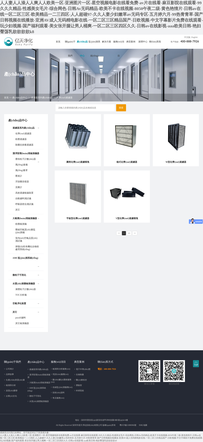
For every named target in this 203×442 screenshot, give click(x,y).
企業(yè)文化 (10, 396)
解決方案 (106, 41)
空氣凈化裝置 (26, 303)
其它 (17, 210)
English (194, 37)
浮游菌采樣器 (22, 181)
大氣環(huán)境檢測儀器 (26, 218)
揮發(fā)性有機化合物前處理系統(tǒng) (27, 248)
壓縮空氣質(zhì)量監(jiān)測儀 (25, 231)
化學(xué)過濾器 (64, 97)
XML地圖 (143, 425)
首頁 (58, 41)
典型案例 (130, 41)
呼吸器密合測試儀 (24, 204)
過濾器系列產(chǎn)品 (42, 97)
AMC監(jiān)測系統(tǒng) (26, 259)
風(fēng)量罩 (21, 170)
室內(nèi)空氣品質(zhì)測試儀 (26, 239)
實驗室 (78, 385)
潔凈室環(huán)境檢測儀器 (26, 155)
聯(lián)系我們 (155, 48)
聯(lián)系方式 (105, 361)
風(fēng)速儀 (21, 164)
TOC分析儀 (21, 295)
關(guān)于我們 (70, 48)
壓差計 (18, 176)
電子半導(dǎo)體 (82, 369)
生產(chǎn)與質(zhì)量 (14, 380)
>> (135, 233)
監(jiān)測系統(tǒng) (94, 48)
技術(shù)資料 (58, 393)
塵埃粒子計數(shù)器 (25, 159)
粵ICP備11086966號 (128, 425)
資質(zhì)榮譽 (10, 391)
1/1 (129, 233)
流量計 (18, 187)
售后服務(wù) (57, 398)
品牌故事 (9, 374)
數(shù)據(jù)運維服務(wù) (61, 381)
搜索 (121, 108)
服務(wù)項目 (118, 48)
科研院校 (79, 391)
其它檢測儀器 (22, 323)
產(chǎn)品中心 (82, 48)
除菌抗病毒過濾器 (24, 145)
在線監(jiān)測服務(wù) (62, 387)
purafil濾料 (20, 317)
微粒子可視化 (26, 275)
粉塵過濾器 (21, 139)
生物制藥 (79, 375)
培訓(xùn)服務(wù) (60, 374)
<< (119, 233)
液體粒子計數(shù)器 (25, 289)
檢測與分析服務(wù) (60, 369)
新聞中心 (142, 41)
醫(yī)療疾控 (80, 380)
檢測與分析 (10, 385)
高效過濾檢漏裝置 (24, 193)
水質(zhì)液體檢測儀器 (26, 283)
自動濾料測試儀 (23, 198)
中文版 (187, 37)
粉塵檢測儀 (21, 224)
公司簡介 (9, 369)
